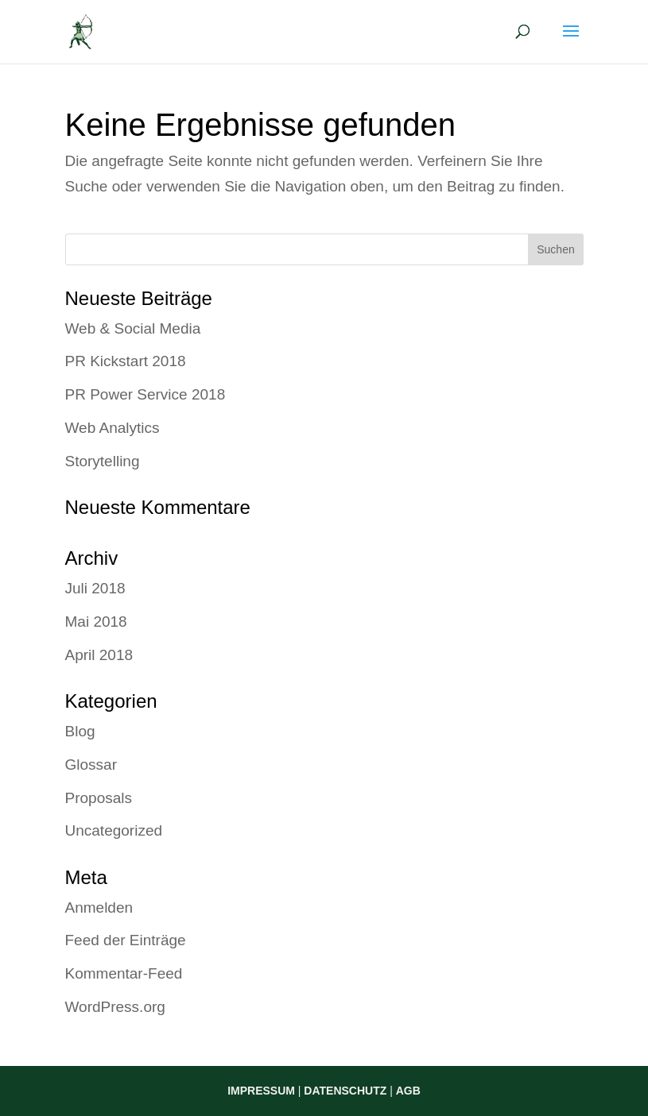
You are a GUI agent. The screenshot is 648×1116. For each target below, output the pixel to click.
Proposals (99, 798)
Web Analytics (112, 427)
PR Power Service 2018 (145, 394)
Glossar (91, 764)
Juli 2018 (95, 588)
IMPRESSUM (261, 1090)
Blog (80, 731)
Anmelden (99, 907)
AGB (408, 1090)
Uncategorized (114, 830)
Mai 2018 (96, 621)
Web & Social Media (133, 328)
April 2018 (99, 655)
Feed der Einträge (125, 940)
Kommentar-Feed (124, 973)
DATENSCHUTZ (345, 1090)
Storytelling (102, 461)
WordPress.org (115, 1006)
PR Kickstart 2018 (125, 361)
